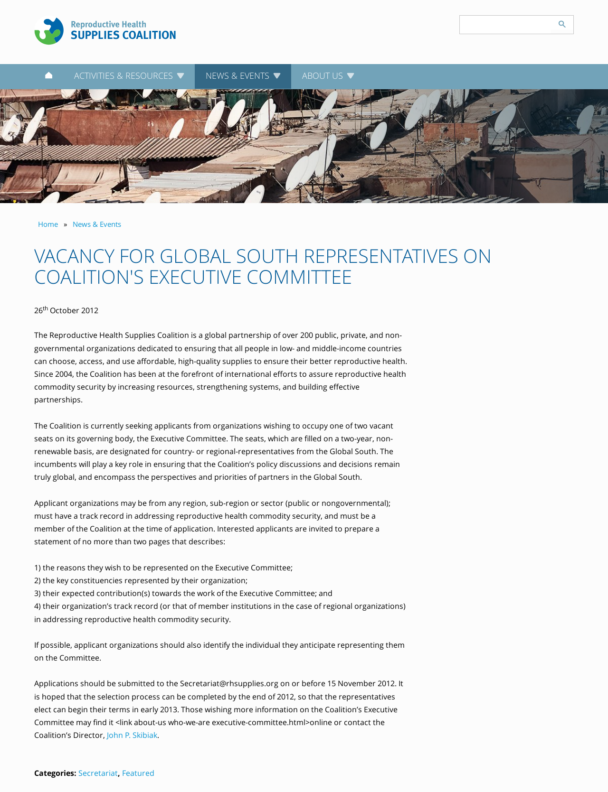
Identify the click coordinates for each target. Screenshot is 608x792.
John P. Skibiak (132, 735)
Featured (138, 773)
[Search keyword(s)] (505, 25)
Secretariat (98, 773)
